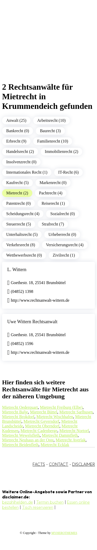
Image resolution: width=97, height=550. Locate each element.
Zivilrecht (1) (64, 255)
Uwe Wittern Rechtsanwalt (32, 321)
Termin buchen (50, 502)
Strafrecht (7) (53, 224)
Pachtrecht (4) (50, 193)
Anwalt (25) (16, 120)
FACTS (39, 464)
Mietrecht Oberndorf (42, 426)
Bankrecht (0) (17, 131)
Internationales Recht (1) (26, 172)
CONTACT (58, 464)
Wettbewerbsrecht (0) (24, 255)
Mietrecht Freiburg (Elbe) (61, 407)
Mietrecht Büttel (43, 412)
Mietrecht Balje (15, 412)
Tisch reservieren (37, 507)
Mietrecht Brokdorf (18, 416)
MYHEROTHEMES (64, 533)
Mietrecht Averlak (71, 440)
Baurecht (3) (50, 131)
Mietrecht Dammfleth (60, 435)
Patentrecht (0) (18, 203)
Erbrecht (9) (16, 141)
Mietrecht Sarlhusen (76, 412)
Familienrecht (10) (52, 141)
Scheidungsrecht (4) (22, 213)
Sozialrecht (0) (62, 213)
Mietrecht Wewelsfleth (21, 435)
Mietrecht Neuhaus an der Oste (28, 440)
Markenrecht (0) (53, 182)
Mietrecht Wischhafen (54, 416)
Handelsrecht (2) (20, 151)
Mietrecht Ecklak (55, 444)
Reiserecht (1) (53, 203)
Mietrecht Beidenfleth (20, 444)
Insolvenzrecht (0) (21, 162)
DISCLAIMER (83, 464)
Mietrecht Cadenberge (38, 430)
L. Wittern (16, 269)
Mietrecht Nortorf (74, 430)
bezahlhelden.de (17, 502)
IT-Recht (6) (68, 172)
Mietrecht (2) (17, 193)
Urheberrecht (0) (62, 234)
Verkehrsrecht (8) (20, 245)
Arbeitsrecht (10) (51, 120)
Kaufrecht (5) (17, 182)
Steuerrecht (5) (18, 224)
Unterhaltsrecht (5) (22, 234)
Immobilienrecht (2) (61, 151)
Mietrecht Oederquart (20, 407)
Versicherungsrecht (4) (65, 245)
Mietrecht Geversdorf (41, 421)
